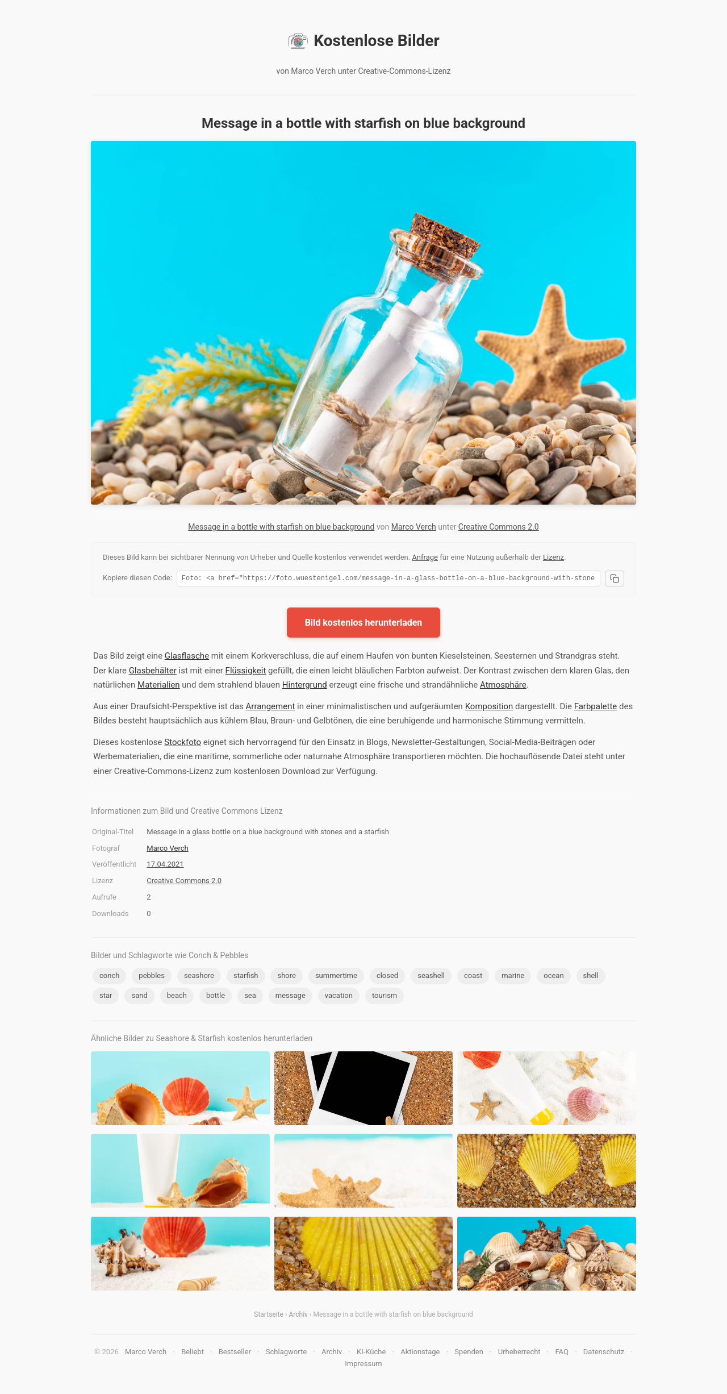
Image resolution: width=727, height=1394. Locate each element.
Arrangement (270, 708)
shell (591, 977)
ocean (553, 977)
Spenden (468, 1353)
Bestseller (235, 1353)
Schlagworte (286, 1353)
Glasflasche (187, 657)
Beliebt (192, 1353)
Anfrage (425, 557)
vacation (339, 997)
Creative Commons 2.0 (498, 526)
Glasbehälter (153, 672)
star (105, 997)
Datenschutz (603, 1353)
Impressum (363, 1365)
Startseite (268, 1316)
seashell (431, 977)
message (290, 997)
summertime (336, 977)
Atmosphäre (503, 686)
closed (387, 977)
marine (513, 977)
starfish (245, 977)
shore (286, 977)
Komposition (489, 708)
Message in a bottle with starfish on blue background (281, 526)
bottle (215, 997)
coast (473, 977)
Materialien (158, 686)
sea (250, 997)
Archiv (298, 1316)
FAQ (561, 1353)
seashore (199, 977)
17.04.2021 (165, 866)
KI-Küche (371, 1353)
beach (177, 997)
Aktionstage (420, 1353)
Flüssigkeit (245, 672)
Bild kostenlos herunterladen (364, 624)
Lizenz (553, 557)
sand (139, 997)
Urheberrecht (519, 1353)
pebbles (152, 977)
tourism (384, 997)
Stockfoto (182, 744)
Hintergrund (304, 686)
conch (109, 977)
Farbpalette (595, 708)
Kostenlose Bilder (363, 41)
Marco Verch (413, 526)
